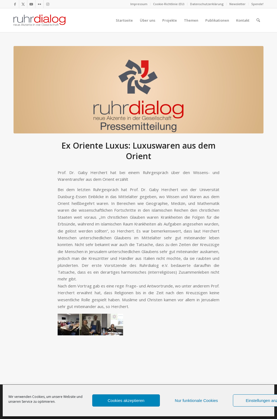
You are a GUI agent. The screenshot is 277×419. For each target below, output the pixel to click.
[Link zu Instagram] (48, 4)
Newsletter (237, 4)
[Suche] (258, 20)
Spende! (257, 4)
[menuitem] (139, 4)
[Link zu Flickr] (39, 4)
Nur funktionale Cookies (196, 400)
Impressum (138, 4)
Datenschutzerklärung (207, 4)
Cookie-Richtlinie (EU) (168, 4)
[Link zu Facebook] (15, 4)
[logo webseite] (39, 20)
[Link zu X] (23, 4)
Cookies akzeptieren (126, 400)
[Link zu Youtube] (31, 4)
